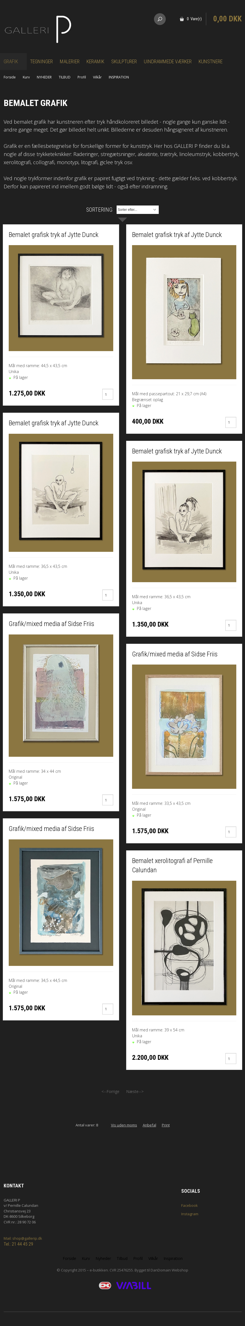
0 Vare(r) (194, 18)
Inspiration (173, 1258)
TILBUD (65, 77)
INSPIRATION (119, 77)
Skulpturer (124, 61)
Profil (82, 77)
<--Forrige (110, 1091)
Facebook (189, 1205)
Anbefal (149, 1125)
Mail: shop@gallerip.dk (23, 1238)
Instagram (189, 1213)
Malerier (70, 61)
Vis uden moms (124, 1125)
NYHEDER (44, 77)
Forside (10, 77)
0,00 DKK (227, 18)
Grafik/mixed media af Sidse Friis (51, 624)
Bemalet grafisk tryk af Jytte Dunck (53, 235)
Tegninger (41, 61)
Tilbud (122, 1258)
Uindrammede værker (168, 61)
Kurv (26, 77)
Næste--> (135, 1091)
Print (166, 1125)
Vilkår (97, 77)
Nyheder (103, 1258)
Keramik (95, 61)
